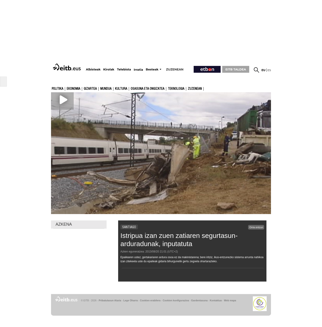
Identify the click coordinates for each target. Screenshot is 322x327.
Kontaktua (216, 300)
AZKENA (64, 224)
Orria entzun (256, 227)
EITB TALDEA (235, 69)
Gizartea (90, 89)
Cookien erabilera (150, 300)
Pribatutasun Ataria (110, 300)
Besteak (152, 69)
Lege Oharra (130, 300)
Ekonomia (73, 89)
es (269, 70)
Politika (57, 89)
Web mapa (230, 300)
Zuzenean (195, 89)
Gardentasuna (199, 300)
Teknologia (176, 89)
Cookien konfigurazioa (176, 300)
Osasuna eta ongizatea (147, 89)
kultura (121, 89)
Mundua (106, 89)
